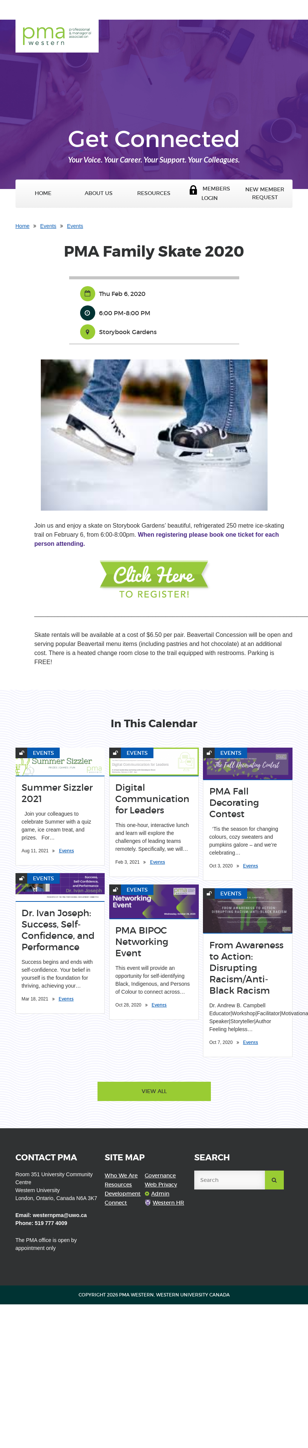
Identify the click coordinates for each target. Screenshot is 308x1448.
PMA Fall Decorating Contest (234, 802)
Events (48, 226)
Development (123, 1193)
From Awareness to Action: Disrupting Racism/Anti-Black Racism (246, 968)
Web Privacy (161, 1184)
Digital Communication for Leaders (152, 799)
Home (43, 193)
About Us (99, 193)
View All (154, 1091)
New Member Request (264, 193)
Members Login (209, 193)
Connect (116, 1202)
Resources (153, 193)
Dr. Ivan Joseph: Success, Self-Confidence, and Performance (58, 930)
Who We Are (121, 1175)
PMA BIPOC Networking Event (141, 942)
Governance (160, 1175)
